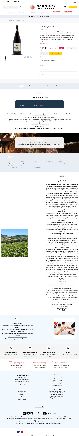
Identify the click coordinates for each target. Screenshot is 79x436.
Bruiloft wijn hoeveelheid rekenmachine (17, 337)
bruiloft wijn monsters (14, 329)
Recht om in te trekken (57, 380)
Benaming (49, 86)
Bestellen (55, 53)
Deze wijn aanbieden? (58, 74)
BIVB (63, 310)
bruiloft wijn (21, 394)
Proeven (21, 86)
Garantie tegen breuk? (58, 69)
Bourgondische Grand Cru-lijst (57, 393)
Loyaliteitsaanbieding (57, 377)
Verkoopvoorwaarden (57, 383)
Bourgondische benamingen (57, 396)
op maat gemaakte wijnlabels (19, 333)
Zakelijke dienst (22, 393)
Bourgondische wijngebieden (57, 394)
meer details (42, 43)
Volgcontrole (57, 378)
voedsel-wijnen (31, 86)
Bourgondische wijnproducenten (57, 398)
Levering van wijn (22, 391)
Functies (40, 86)
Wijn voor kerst (22, 398)
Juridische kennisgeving (57, 382)
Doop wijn (22, 396)
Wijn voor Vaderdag (22, 399)
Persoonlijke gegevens (57, 385)
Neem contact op (39, 406)
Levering (58, 65)
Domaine (58, 86)
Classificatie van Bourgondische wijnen (57, 391)
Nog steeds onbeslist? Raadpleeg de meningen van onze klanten (60, 366)
